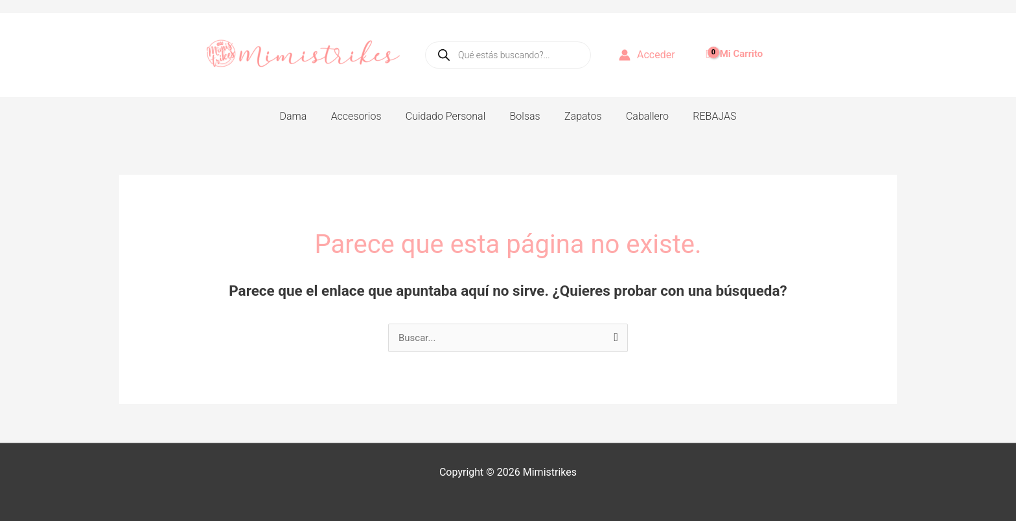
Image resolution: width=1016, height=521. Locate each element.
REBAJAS (704, 116)
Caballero (640, 116)
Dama (303, 116)
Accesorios (363, 116)
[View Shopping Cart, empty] (736, 48)
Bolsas (525, 116)
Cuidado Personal (449, 116)
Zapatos (580, 116)
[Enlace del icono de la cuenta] (647, 55)
